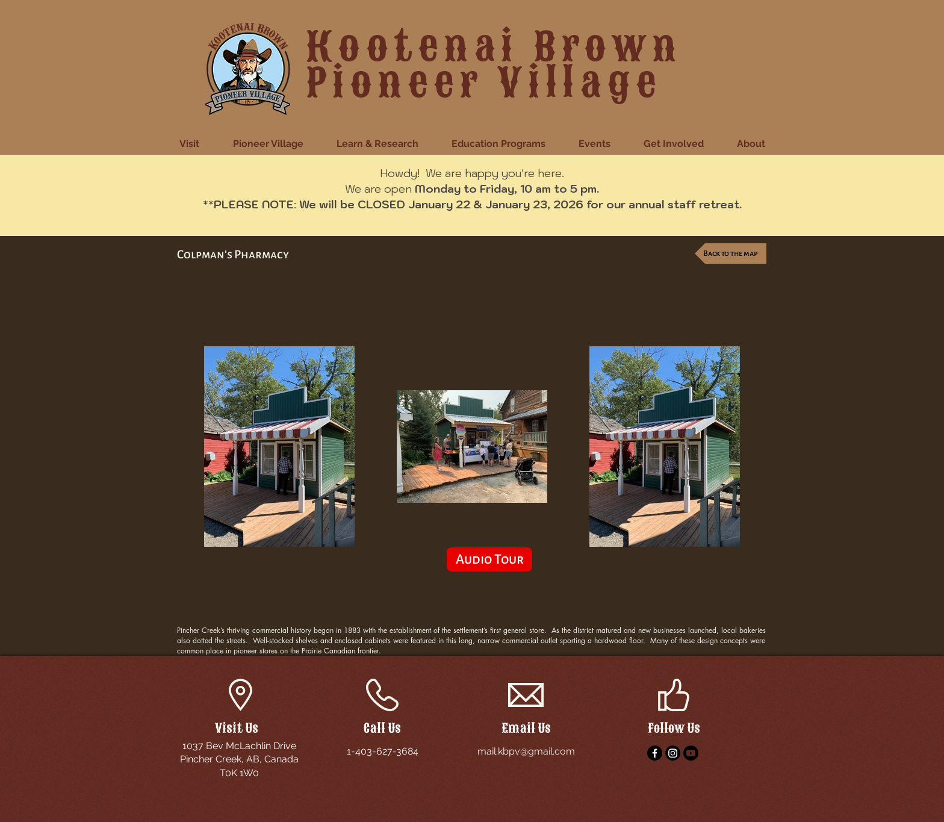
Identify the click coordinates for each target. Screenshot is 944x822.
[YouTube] (690, 753)
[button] (197, 144)
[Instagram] (672, 753)
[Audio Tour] (489, 559)
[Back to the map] (730, 253)
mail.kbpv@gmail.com (526, 751)
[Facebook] (654, 753)
